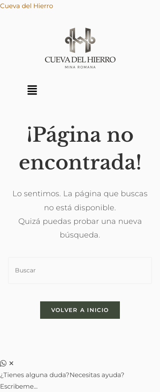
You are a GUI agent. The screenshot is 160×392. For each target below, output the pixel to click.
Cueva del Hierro (26, 6)
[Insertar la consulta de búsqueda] (80, 270)
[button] (32, 90)
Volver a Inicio (80, 309)
